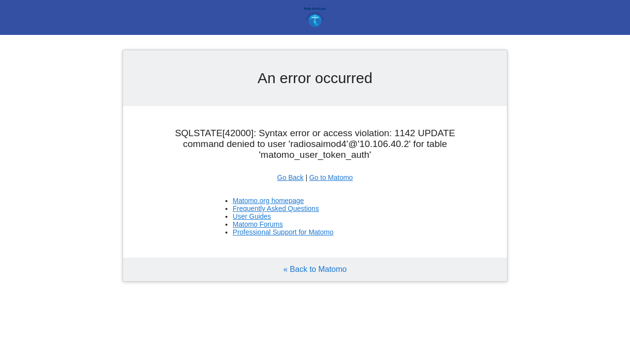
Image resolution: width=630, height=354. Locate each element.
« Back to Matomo (315, 269)
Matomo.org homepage (268, 201)
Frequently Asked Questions (276, 208)
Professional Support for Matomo (283, 232)
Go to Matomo (331, 177)
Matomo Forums (258, 224)
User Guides (252, 216)
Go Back (290, 177)
